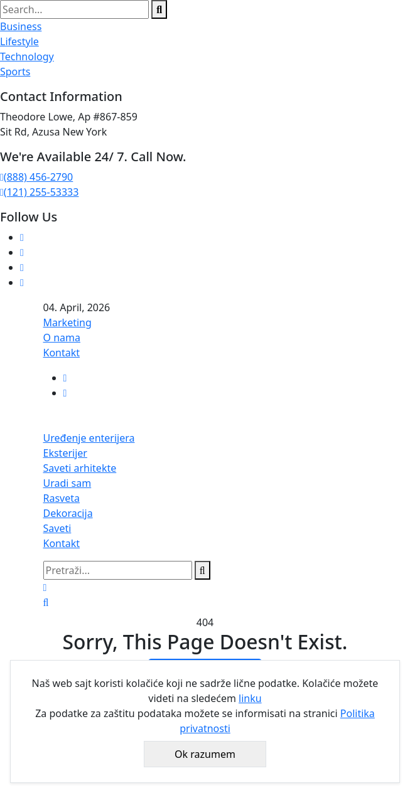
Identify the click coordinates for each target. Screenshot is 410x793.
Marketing (67, 322)
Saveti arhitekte (80, 468)
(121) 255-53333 (39, 192)
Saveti (57, 528)
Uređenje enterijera (89, 438)
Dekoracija (68, 513)
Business (20, 26)
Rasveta (61, 498)
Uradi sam (67, 483)
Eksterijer (65, 453)
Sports (15, 71)
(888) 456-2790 (36, 177)
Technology (27, 56)
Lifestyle (19, 41)
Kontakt (61, 352)
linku (250, 698)
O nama (61, 337)
